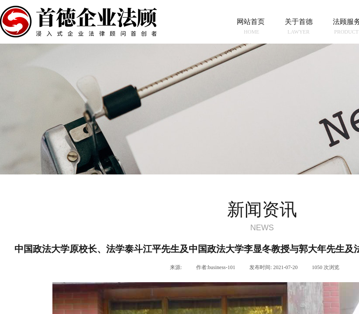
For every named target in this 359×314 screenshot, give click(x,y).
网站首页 (251, 21)
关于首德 (299, 21)
